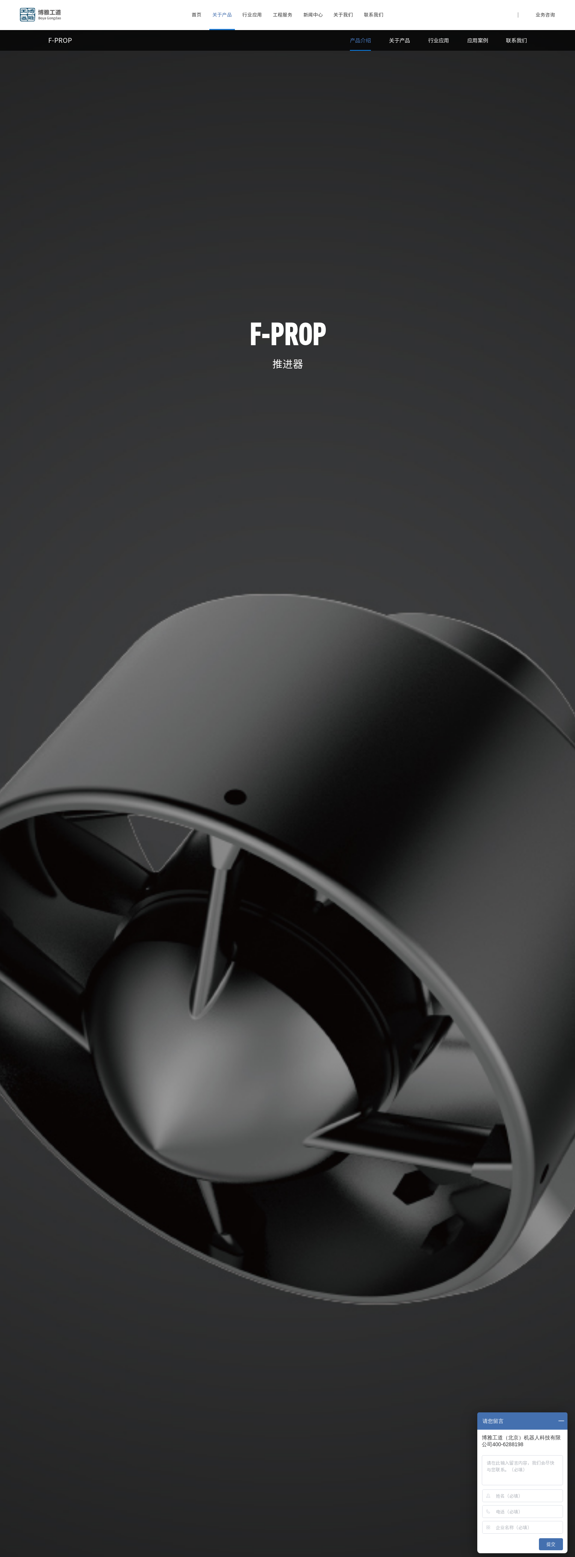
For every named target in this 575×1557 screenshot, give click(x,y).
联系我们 (373, 14)
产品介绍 (360, 40)
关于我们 (343, 14)
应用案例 (477, 40)
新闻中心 (313, 14)
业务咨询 (545, 14)
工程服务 (282, 14)
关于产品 (222, 14)
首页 (196, 14)
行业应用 (252, 14)
